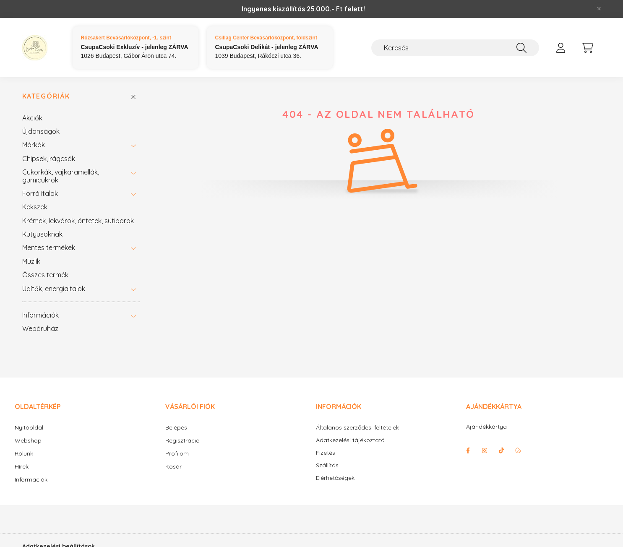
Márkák (33, 145)
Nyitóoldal (29, 427)
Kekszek (34, 207)
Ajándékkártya (486, 426)
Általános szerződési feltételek (357, 427)
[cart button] (587, 47)
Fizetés (325, 452)
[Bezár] (599, 9)
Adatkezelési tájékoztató (350, 440)
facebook (467, 450)
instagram (484, 450)
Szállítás (327, 465)
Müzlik (31, 261)
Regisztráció (182, 440)
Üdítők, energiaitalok (53, 288)
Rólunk (24, 453)
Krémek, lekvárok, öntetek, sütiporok (78, 220)
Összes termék (45, 275)
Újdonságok (41, 131)
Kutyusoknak (42, 234)
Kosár (173, 466)
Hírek (22, 466)
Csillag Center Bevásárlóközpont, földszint (266, 38)
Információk (40, 315)
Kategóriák (46, 96)
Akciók (32, 118)
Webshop (28, 440)
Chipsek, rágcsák (48, 158)
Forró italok (40, 193)
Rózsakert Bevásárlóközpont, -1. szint (126, 38)
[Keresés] (455, 47)
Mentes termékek (48, 247)
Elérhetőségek (335, 478)
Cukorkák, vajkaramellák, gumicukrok (60, 176)
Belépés (176, 427)
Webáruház (40, 328)
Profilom (177, 453)
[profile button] (561, 47)
